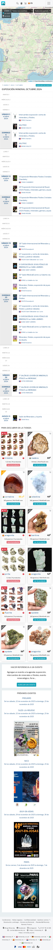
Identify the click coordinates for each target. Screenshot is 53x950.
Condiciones (6, 920)
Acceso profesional (27, 922)
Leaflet (30, 81)
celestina (34, 496)
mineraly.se (27, 943)
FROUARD (26, 701)
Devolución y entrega (11, 922)
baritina (34, 535)
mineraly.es (18, 940)
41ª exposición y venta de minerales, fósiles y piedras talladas (34, 256)
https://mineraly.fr (36, 930)
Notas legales (17, 920)
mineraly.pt (45, 940)
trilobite (7, 458)
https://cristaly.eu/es (26, 932)
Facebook (21, 928)
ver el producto (13, 465)
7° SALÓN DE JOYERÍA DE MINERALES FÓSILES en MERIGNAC (33, 378)
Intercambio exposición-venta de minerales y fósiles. (32, 117)
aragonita (8, 535)
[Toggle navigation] (48, 3)
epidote (33, 612)
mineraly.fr (8, 936)
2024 (12, 85)
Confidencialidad (30, 920)
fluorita (7, 612)
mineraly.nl (31, 940)
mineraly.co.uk (22, 936)
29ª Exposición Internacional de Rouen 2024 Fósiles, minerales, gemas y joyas (35, 189)
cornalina (8, 496)
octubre (19, 85)
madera (33, 458)
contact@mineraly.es (17, 930)
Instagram (32, 928)
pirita (6, 574)
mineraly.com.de (39, 936)
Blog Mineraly (9, 928)
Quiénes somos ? (43, 920)
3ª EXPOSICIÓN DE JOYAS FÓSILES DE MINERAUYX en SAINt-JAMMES (33, 267)
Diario (6, 85)
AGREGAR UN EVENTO (26, 685)
